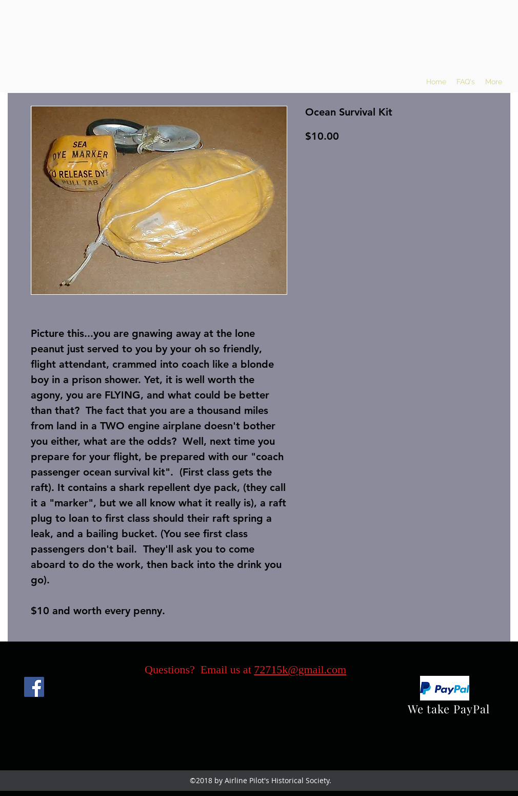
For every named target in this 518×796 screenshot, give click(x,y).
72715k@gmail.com (300, 669)
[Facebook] (34, 687)
